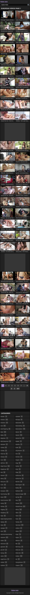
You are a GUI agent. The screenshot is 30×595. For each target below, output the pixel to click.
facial (3, 497)
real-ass (19, 482)
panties (19, 466)
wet (18, 544)
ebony (3, 478)
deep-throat (5, 466)
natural (19, 435)
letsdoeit (19, 416)
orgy (18, 463)
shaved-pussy (20, 506)
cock (3, 460)
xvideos (19, 556)
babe (3, 432)
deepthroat (5, 469)
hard (3, 531)
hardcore (4, 537)
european (4, 491)
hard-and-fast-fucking (6, 535)
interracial (4, 544)
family (3, 503)
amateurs (4, 423)
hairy (3, 525)
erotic (3, 485)
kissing (4, 553)
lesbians (4, 565)
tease (18, 519)
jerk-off (4, 550)
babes (3, 435)
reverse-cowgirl (21, 494)
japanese (4, 547)
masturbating (20, 426)
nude (18, 447)
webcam (19, 540)
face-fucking (5, 494)
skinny (19, 509)
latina (4, 556)
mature (19, 432)
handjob (4, 528)
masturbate (20, 423)
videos (19, 531)
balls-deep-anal (6, 441)
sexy (18, 500)
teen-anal (19, 525)
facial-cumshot (6, 500)
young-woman (20, 562)
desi (3, 472)
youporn (19, 565)
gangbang (4, 513)
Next (18, 388)
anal (3, 426)
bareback (4, 444)
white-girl (19, 550)
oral (18, 454)
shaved (19, 503)
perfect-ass (20, 475)
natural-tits (20, 438)
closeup (4, 457)
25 (27, 385)
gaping (4, 522)
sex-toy (19, 497)
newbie (19, 441)
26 (11, 388)
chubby (4, 451)
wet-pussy (19, 547)
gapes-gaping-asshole (6, 519)
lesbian (4, 562)
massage (19, 419)
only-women (20, 451)
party (18, 469)
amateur (4, 419)
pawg (18, 472)
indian (3, 540)
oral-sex (19, 457)
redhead (19, 491)
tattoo (18, 516)
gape (3, 516)
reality (18, 488)
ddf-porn (4, 463)
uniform (19, 528)
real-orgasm (20, 485)
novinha (19, 444)
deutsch (4, 475)
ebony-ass (4, 482)
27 (14, 388)
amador (4, 416)
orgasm (19, 460)
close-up (4, 454)
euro (3, 488)
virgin (18, 534)
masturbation (20, 429)
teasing (19, 522)
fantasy (4, 506)
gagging (4, 509)
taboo (18, 513)
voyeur (19, 537)
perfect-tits (20, 478)
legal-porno (5, 559)
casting (4, 447)
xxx (18, 559)
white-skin (19, 553)
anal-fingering (5, 429)
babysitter (4, 438)
